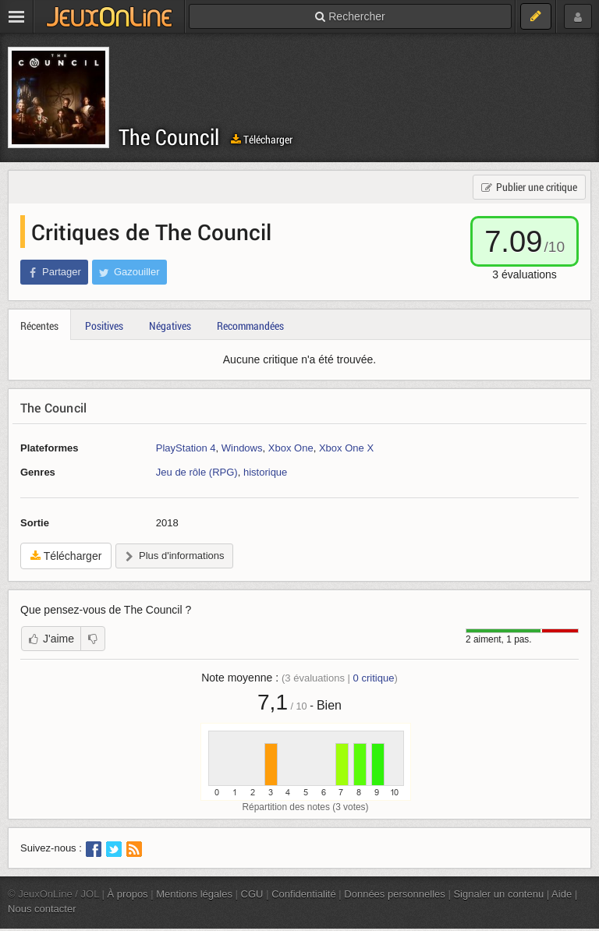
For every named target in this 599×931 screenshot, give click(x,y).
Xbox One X (346, 448)
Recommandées (250, 325)
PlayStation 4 (186, 448)
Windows (242, 448)
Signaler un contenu (498, 894)
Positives (104, 325)
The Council (169, 136)
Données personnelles (394, 894)
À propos (128, 894)
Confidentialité (303, 894)
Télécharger (261, 139)
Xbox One (291, 448)
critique (374, 678)
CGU (252, 894)
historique (265, 472)
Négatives (170, 325)
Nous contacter (42, 909)
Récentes (39, 325)
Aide (561, 894)
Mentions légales (194, 894)
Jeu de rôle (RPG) (197, 472)
